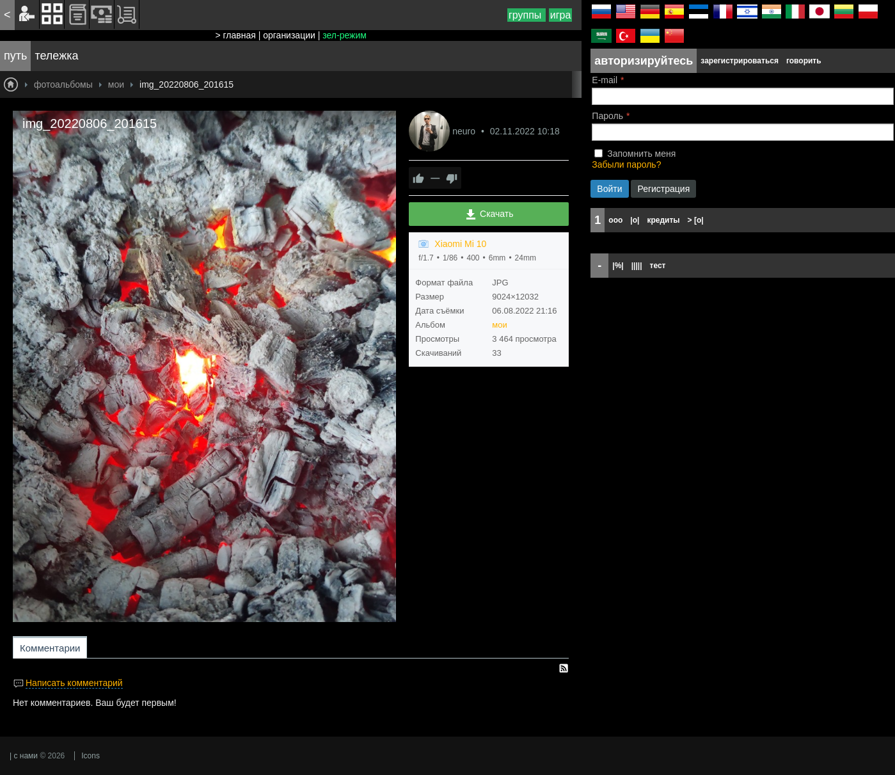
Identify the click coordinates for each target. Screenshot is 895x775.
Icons (90, 755)
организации (289, 35)
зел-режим (344, 35)
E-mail (604, 80)
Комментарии (50, 648)
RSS (563, 668)
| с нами (24, 755)
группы (526, 15)
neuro (465, 131)
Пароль (607, 116)
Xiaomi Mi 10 (460, 244)
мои (499, 325)
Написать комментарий (74, 683)
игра (560, 15)
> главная (235, 35)
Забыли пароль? (626, 164)
